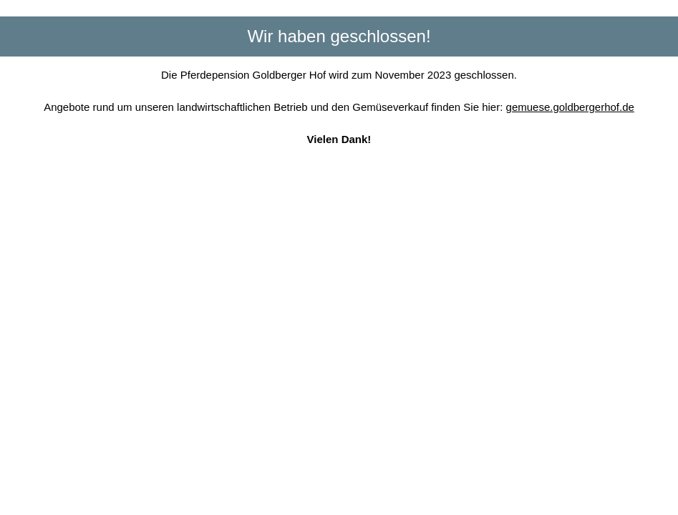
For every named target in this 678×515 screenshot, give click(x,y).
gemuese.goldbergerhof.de (570, 107)
